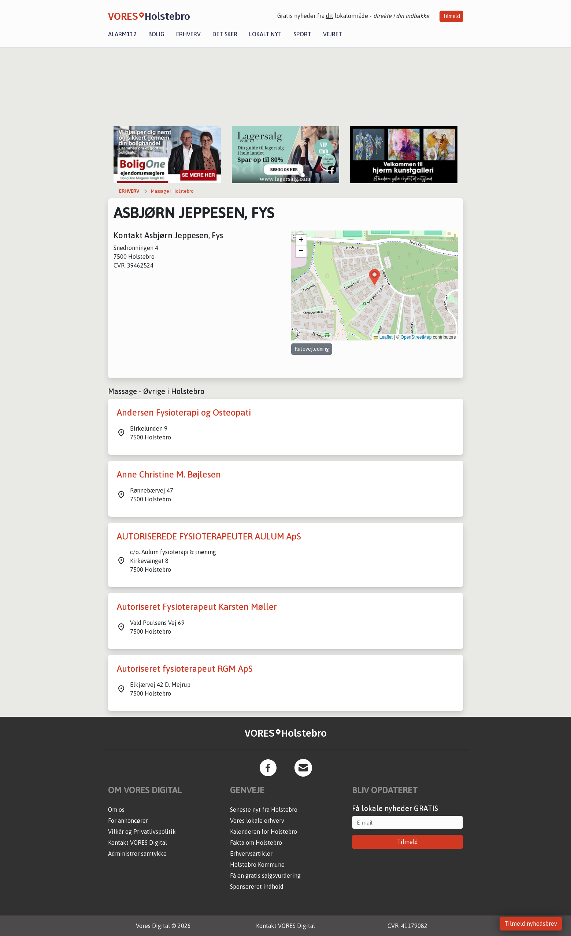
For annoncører (128, 820)
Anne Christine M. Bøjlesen (169, 474)
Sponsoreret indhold (256, 886)
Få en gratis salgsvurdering (265, 875)
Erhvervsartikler (251, 853)
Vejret (332, 34)
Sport (302, 34)
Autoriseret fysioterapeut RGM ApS (185, 669)
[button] (374, 277)
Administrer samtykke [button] (137, 853)
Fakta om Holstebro (256, 842)
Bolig (156, 34)
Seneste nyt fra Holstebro (263, 809)
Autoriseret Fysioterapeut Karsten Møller (197, 607)
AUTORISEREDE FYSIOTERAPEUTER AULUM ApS (209, 536)
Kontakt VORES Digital (137, 842)
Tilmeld (451, 16)
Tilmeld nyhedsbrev (530, 923)
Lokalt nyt (265, 34)
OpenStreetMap (416, 337)
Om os (116, 809)
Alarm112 (122, 34)
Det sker (224, 34)
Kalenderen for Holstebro (263, 831)
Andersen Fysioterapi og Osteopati (184, 412)
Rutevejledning (311, 349)
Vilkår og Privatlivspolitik (142, 831)
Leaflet (383, 337)
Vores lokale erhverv (257, 820)
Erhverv (188, 34)
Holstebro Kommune (257, 864)
